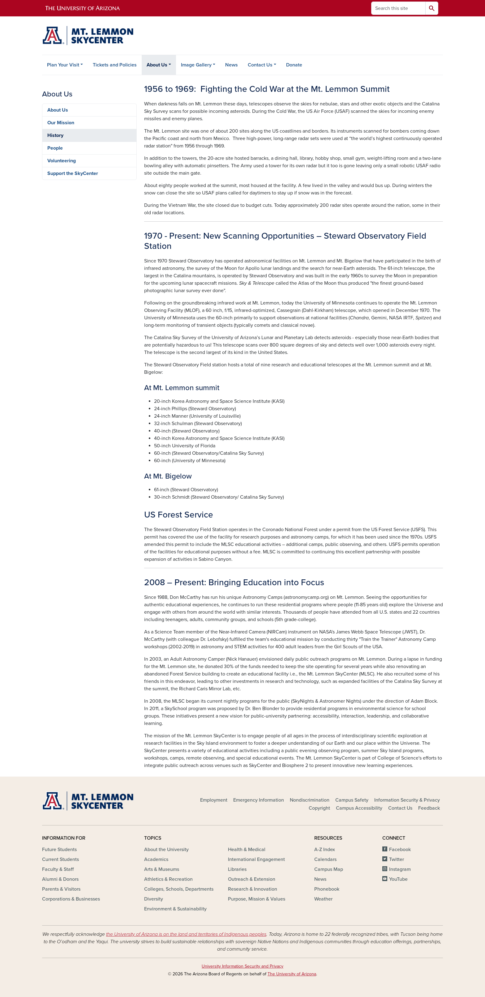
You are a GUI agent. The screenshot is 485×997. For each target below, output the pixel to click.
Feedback (429, 808)
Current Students (60, 859)
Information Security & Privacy (407, 800)
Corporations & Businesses (71, 899)
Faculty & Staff (58, 869)
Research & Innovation (252, 889)
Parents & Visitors (61, 889)
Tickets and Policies (115, 65)
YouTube (398, 879)
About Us (157, 65)
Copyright (319, 808)
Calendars (325, 859)
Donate (294, 65)
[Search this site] (398, 8)
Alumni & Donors (60, 879)
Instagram (400, 869)
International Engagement (256, 859)
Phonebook (326, 889)
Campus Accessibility (359, 808)
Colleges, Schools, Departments (178, 889)
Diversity (153, 899)
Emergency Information (258, 800)
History (55, 135)
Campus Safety (351, 800)
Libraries (237, 869)
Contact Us (260, 65)
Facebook (400, 849)
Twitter (396, 859)
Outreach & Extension (251, 879)
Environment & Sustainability (175, 909)
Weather (323, 899)
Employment (213, 800)
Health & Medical (246, 849)
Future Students (59, 849)
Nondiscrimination (309, 800)
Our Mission (60, 123)
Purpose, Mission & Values (256, 899)
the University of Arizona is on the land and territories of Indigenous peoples (186, 934)
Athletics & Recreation (168, 879)
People (55, 148)
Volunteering (61, 161)
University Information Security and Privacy (242, 966)
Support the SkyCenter (72, 173)
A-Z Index (324, 849)
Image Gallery (196, 65)
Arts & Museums (161, 869)
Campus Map (328, 869)
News (231, 65)
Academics (156, 859)
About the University (166, 849)
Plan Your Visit (63, 65)
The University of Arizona (292, 974)
